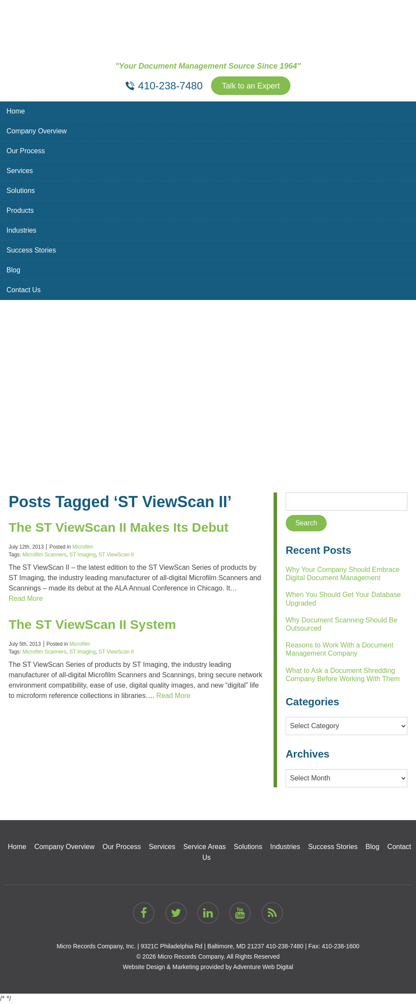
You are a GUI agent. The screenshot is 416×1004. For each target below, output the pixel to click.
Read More (26, 598)
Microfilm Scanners (44, 555)
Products (20, 210)
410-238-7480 (284, 946)
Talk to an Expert (251, 86)
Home (15, 111)
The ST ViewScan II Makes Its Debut (119, 527)
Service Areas (204, 846)
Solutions (20, 190)
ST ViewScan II (116, 555)
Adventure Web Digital (263, 966)
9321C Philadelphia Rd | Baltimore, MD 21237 (202, 946)
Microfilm (82, 547)
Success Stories (31, 250)
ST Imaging (82, 555)
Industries (21, 230)
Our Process (25, 151)
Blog (13, 270)
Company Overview (36, 131)
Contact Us (23, 290)
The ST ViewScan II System (92, 624)
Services (19, 170)
